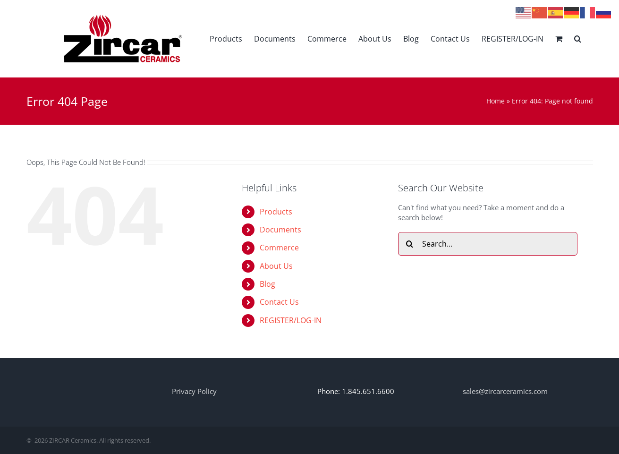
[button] (577, 38)
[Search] (410, 244)
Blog (267, 284)
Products (276, 211)
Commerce (279, 247)
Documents (280, 229)
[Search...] (487, 244)
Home (495, 100)
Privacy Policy (194, 391)
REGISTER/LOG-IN (291, 320)
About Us (276, 266)
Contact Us (279, 302)
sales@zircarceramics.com (505, 391)
